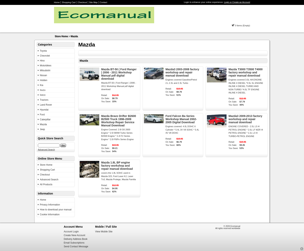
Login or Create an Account (237, 2)
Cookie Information (50, 214)
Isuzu (43, 90)
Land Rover (46, 104)
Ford (42, 114)
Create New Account (74, 235)
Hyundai (44, 109)
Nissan (43, 75)
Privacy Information (50, 204)
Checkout (82, 2)
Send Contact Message (76, 246)
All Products (46, 184)
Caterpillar (45, 119)
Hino (42, 60)
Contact (103, 2)
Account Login (71, 231)
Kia (41, 85)
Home (57, 2)
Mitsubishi (45, 70)
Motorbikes (45, 65)
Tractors (44, 100)
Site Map (93, 2)
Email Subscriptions (74, 242)
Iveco (43, 95)
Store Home (61, 36)
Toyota (43, 50)
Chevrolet (45, 55)
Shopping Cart (69, 2)
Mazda (74, 36)
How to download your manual (55, 209)
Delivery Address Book (75, 239)
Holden (43, 80)
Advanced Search (46, 149)
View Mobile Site (104, 231)
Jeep (42, 129)
